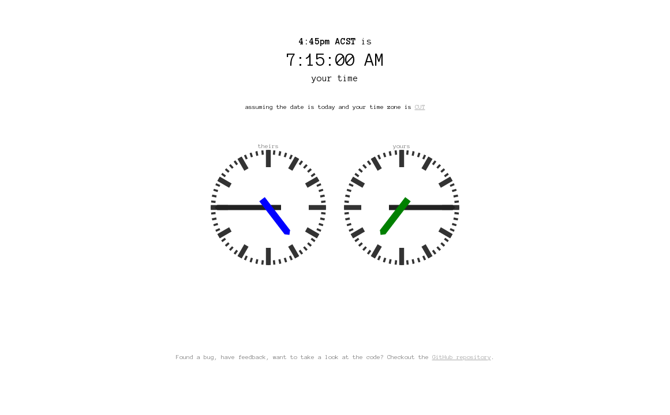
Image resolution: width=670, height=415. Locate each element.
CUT (420, 107)
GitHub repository (461, 357)
